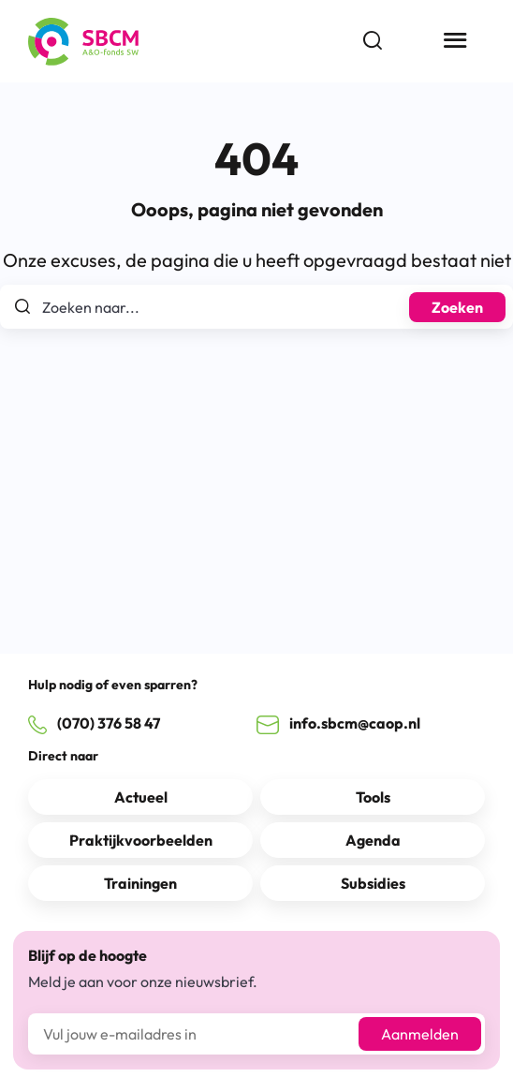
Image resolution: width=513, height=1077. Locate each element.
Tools (373, 797)
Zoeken (457, 307)
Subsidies (373, 883)
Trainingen (140, 883)
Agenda (373, 840)
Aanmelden (420, 1034)
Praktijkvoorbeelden (141, 840)
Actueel (141, 797)
